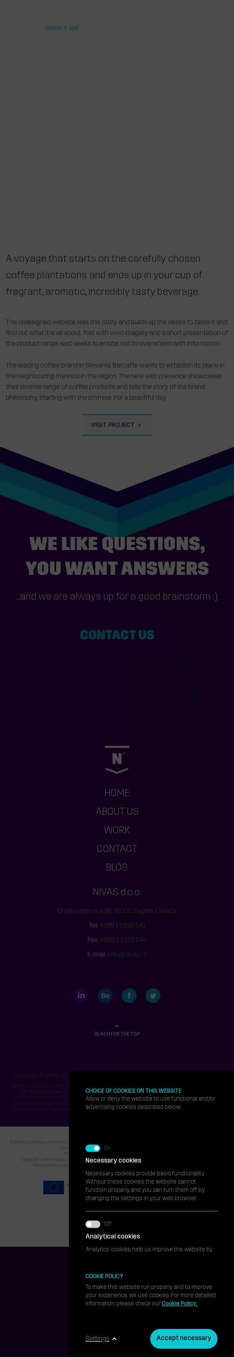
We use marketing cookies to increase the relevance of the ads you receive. (151, 998)
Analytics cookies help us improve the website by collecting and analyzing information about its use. (151, 939)
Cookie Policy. (179, 1304)
